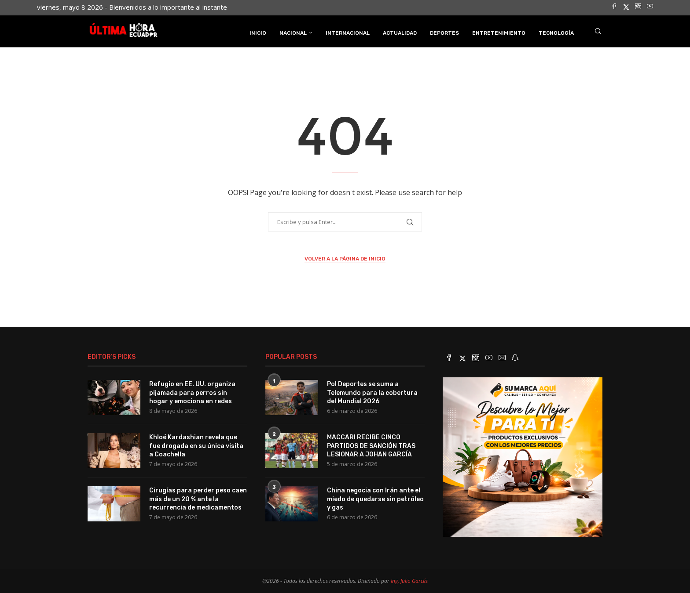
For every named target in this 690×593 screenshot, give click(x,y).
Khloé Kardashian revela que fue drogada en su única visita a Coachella (196, 445)
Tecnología (556, 32)
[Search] (598, 32)
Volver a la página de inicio (345, 258)
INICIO (258, 32)
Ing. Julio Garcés (409, 580)
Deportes (444, 32)
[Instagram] (638, 7)
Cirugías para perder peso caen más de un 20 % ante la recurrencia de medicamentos (198, 498)
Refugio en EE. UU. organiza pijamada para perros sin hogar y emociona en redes (192, 392)
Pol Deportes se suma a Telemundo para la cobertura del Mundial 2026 (372, 392)
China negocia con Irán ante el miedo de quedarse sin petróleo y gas (375, 498)
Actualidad (400, 32)
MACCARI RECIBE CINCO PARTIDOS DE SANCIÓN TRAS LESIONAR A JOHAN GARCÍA (371, 445)
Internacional (348, 32)
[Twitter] (626, 7)
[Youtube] (650, 7)
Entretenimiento (498, 32)
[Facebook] (614, 7)
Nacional (293, 32)
